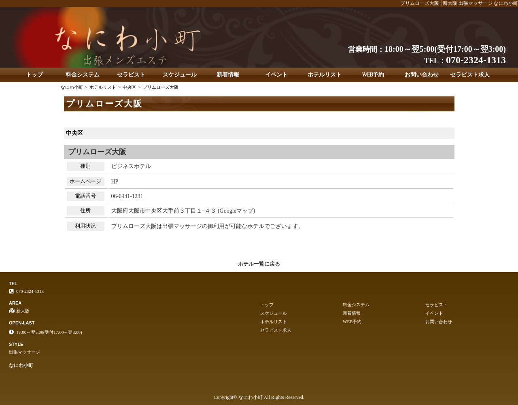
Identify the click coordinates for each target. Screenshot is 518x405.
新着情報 (228, 74)
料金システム (83, 74)
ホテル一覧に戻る (259, 264)
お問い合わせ (422, 74)
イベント (276, 74)
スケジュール (180, 74)
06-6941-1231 (127, 196)
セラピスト (131, 74)
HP (115, 182)
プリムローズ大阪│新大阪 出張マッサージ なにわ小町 (459, 3)
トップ (34, 74)
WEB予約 (373, 74)
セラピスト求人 (470, 74)
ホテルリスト (325, 74)
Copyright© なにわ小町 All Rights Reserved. (259, 397)
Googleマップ (236, 211)
